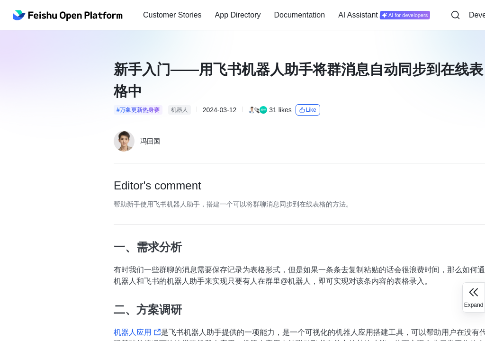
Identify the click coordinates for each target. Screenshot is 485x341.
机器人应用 (137, 332)
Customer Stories (172, 15)
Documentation (299, 15)
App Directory (238, 15)
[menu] (286, 15)
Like (307, 110)
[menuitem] (172, 15)
